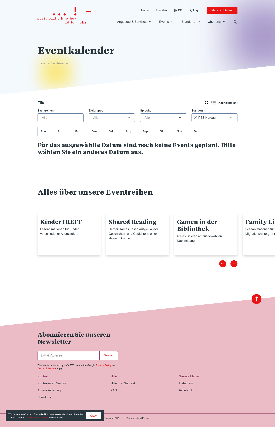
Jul (111, 131)
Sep (145, 131)
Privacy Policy (103, 365)
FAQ (114, 390)
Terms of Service (47, 368)
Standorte (188, 21)
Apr (60, 131)
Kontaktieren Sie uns (52, 383)
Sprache (145, 110)
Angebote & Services (132, 21)
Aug (128, 131)
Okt (162, 131)
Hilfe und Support (123, 383)
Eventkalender (60, 63)
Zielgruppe (96, 110)
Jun (94, 131)
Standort (197, 110)
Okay (93, 415)
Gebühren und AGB (109, 418)
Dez (196, 131)
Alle (43, 131)
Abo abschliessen (222, 10)
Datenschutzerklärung (137, 418)
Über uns (214, 21)
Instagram (186, 383)
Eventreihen (46, 110)
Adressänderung (49, 390)
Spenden (161, 10)
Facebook (186, 390)
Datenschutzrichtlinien (37, 417)
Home (145, 10)
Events (164, 21)
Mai (77, 131)
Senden (108, 355)
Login (194, 10)
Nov (179, 131)
